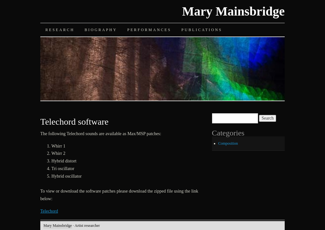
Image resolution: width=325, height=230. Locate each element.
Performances (149, 30)
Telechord (49, 211)
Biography (100, 30)
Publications (201, 30)
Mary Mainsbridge (233, 11)
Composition (228, 143)
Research (59, 30)
